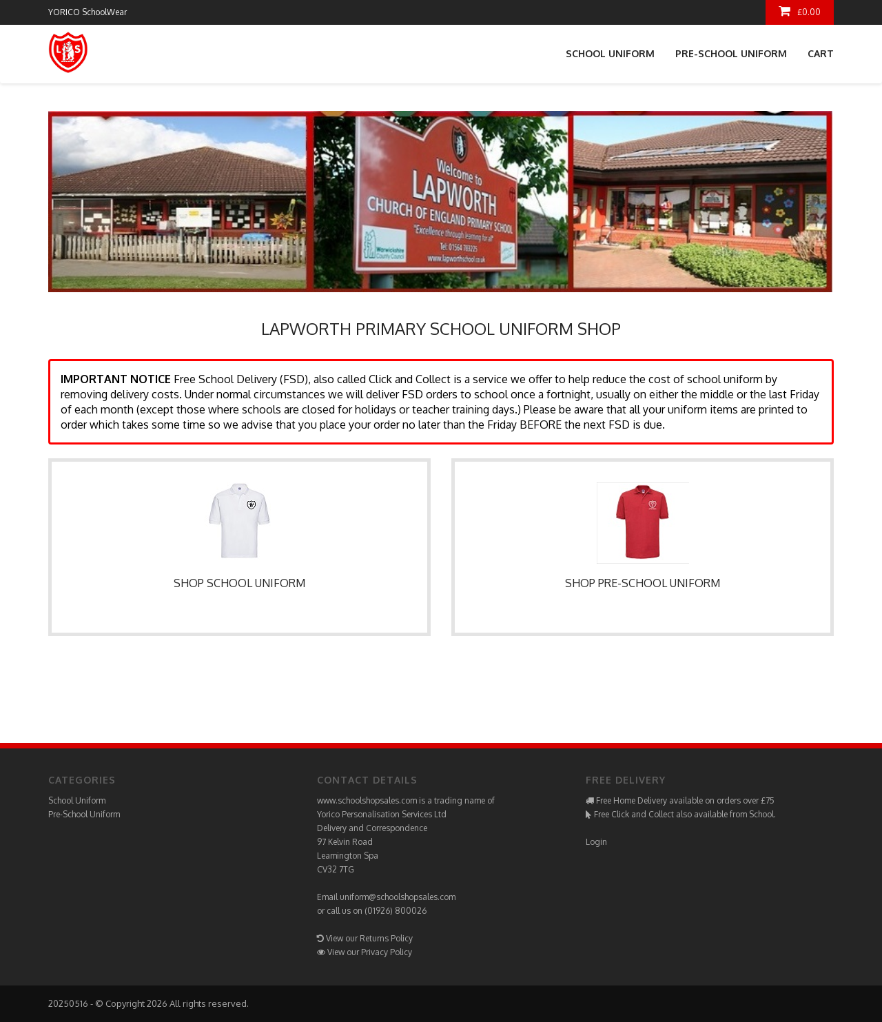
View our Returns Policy (369, 938)
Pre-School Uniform (731, 53)
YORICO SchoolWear (87, 12)
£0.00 (800, 11)
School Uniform (610, 53)
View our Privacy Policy (369, 952)
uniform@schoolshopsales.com (397, 897)
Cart (821, 53)
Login (596, 842)
